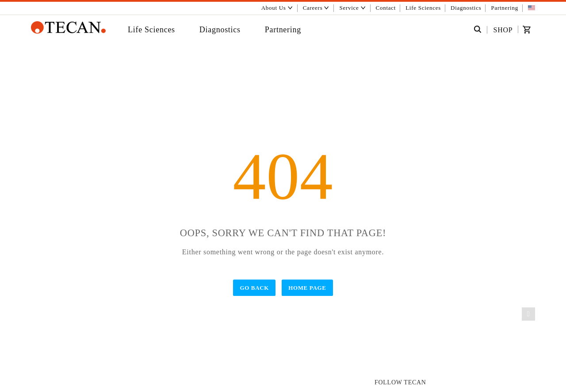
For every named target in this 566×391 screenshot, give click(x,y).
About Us (277, 7)
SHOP (503, 30)
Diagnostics (466, 7)
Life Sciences (423, 7)
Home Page (307, 287)
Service (353, 7)
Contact (386, 7)
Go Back (254, 287)
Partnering (504, 7)
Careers (316, 7)
